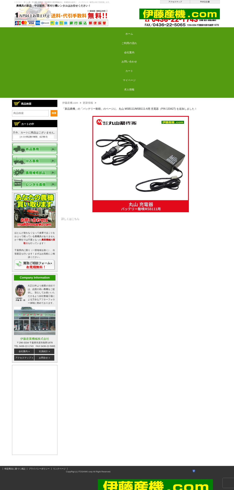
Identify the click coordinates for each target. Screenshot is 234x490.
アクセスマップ (175, 2)
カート (144, 31)
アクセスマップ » (24, 357)
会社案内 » (24, 351)
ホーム (28, 31)
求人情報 (203, 31)
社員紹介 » (44, 351)
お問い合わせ (115, 31)
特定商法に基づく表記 (14, 469)
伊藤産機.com (70, 102)
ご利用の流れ (57, 31)
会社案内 (86, 31)
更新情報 (88, 102)
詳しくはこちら (70, 219)
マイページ (173, 31)
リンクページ (59, 469)
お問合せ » (44, 357)
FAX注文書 (205, 2)
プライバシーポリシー (39, 469)
